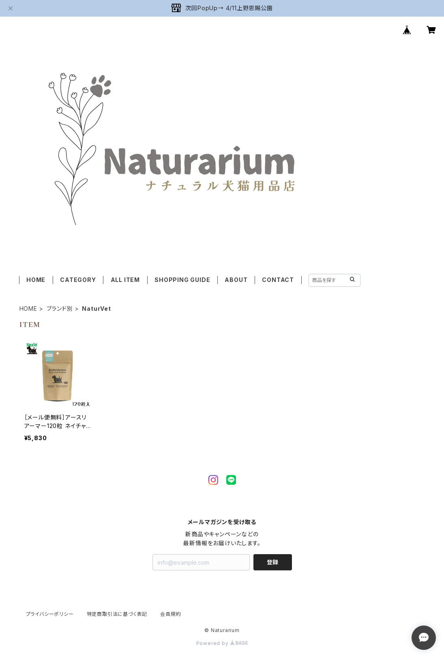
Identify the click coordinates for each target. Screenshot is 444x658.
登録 (272, 562)
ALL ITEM (125, 279)
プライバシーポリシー (50, 614)
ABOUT (236, 279)
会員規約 (170, 614)
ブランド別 (60, 308)
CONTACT (278, 279)
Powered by (222, 643)
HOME (35, 279)
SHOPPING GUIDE (182, 279)
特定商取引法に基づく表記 (117, 614)
